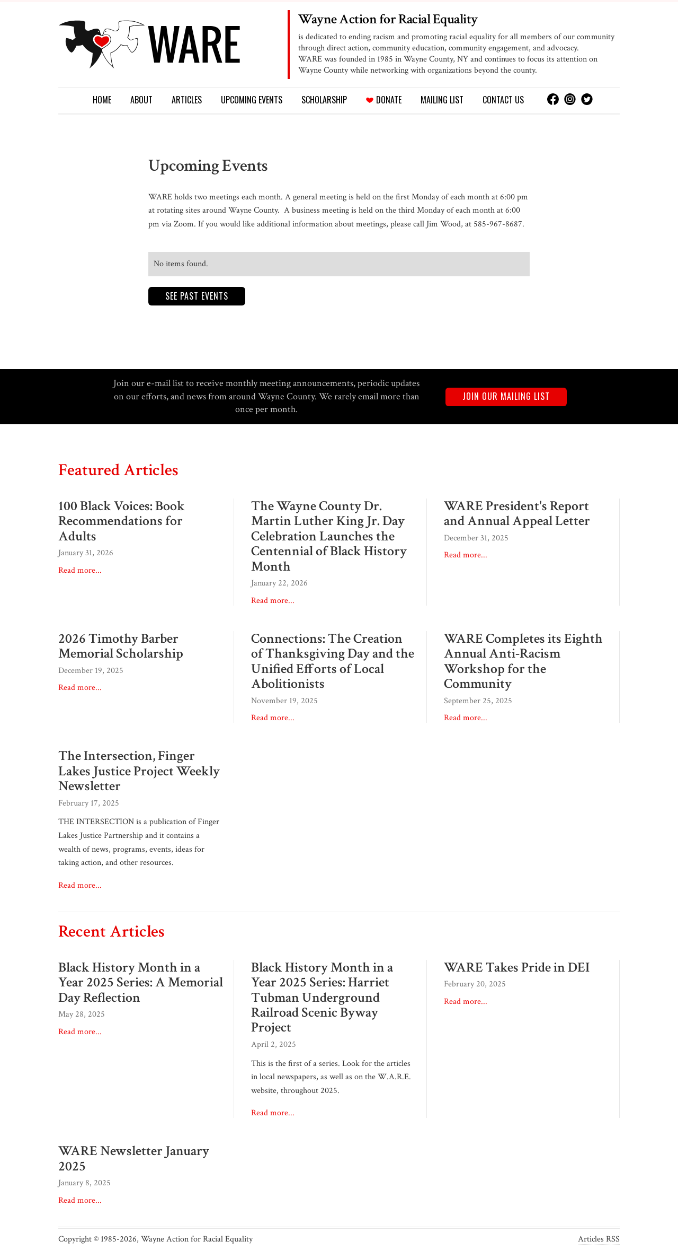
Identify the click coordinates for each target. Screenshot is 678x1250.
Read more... (80, 570)
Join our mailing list (506, 396)
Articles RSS (599, 1239)
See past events (196, 296)
